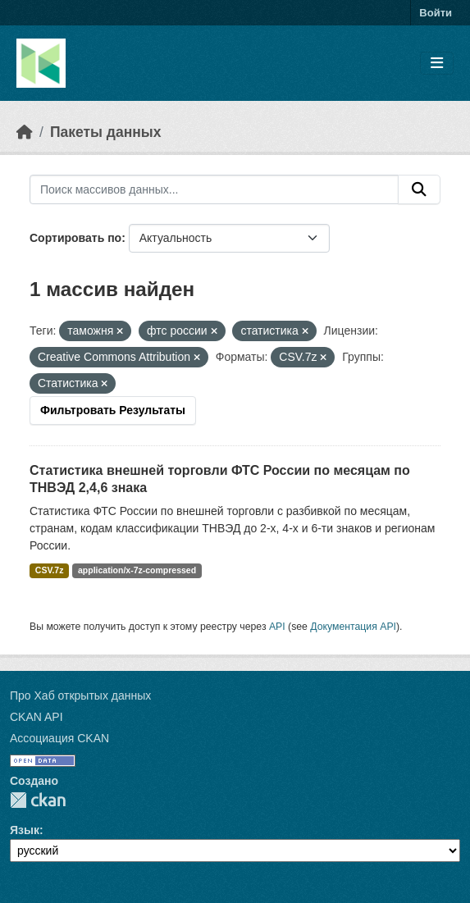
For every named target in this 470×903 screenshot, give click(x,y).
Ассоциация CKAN (59, 738)
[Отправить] (419, 189)
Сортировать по (75, 237)
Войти (435, 13)
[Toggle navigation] (437, 63)
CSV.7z (49, 570)
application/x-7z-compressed (137, 570)
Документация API (353, 626)
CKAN (38, 800)
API (277, 626)
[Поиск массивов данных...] (214, 189)
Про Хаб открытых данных (80, 695)
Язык (24, 830)
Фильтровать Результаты (112, 410)
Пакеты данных (106, 132)
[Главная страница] (24, 132)
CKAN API (36, 716)
